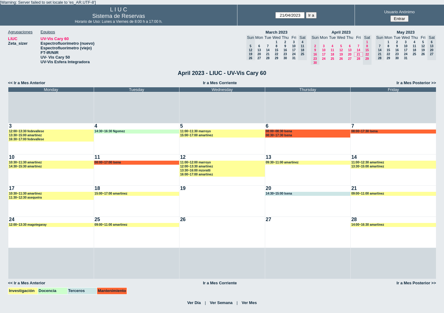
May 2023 (406, 32)
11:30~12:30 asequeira (25, 197)
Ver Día (194, 302)
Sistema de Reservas (118, 16)
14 (267, 50)
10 (293, 46)
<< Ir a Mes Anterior (26, 82)
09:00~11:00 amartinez (367, 193)
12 (341, 50)
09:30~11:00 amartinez (282, 162)
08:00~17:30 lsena (364, 131)
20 (259, 54)
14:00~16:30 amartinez (367, 224)
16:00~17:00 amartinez (196, 174)
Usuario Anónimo (399, 12)
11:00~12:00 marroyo (195, 162)
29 (276, 58)
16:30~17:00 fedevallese (26, 139)
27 (259, 58)
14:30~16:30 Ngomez (110, 131)
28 (267, 58)
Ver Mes (249, 302)
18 (332, 54)
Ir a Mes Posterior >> (416, 82)
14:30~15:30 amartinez (25, 166)
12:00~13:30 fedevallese (26, 131)
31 (293, 58)
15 (276, 50)
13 (259, 50)
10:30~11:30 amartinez (25, 162)
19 (341, 54)
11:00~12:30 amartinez (367, 162)
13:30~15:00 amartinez (25, 135)
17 (293, 50)
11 (332, 50)
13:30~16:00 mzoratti (195, 170)
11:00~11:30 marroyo (195, 131)
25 (332, 58)
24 (293, 54)
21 (267, 54)
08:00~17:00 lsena (108, 162)
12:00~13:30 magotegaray (28, 224)
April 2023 (341, 32)
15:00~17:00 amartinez (196, 135)
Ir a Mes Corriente (220, 82)
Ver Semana (221, 302)
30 (285, 58)
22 (276, 54)
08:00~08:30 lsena (279, 131)
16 (285, 50)
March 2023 (276, 32)
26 (341, 58)
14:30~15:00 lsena (279, 193)
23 (285, 54)
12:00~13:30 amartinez (196, 166)
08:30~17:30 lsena (279, 135)
